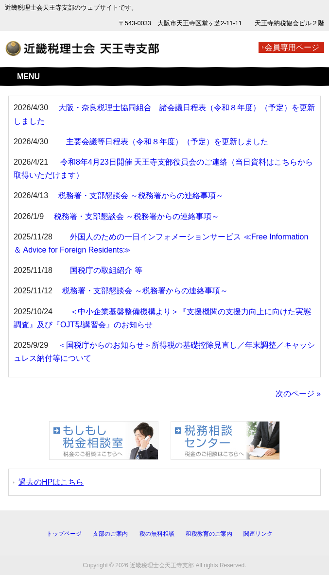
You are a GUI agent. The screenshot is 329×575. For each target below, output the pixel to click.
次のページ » (298, 393)
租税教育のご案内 (209, 533)
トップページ (64, 533)
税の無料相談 (156, 533)
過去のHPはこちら (51, 482)
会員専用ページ (292, 47)
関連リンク (258, 533)
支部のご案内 (110, 533)
